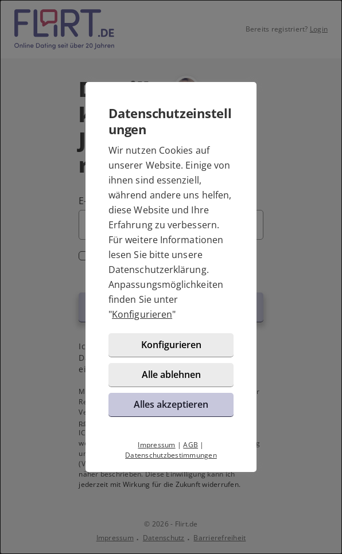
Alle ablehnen (171, 374)
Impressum (156, 445)
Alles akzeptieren (171, 404)
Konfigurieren (142, 314)
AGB (190, 445)
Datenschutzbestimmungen (171, 455)
